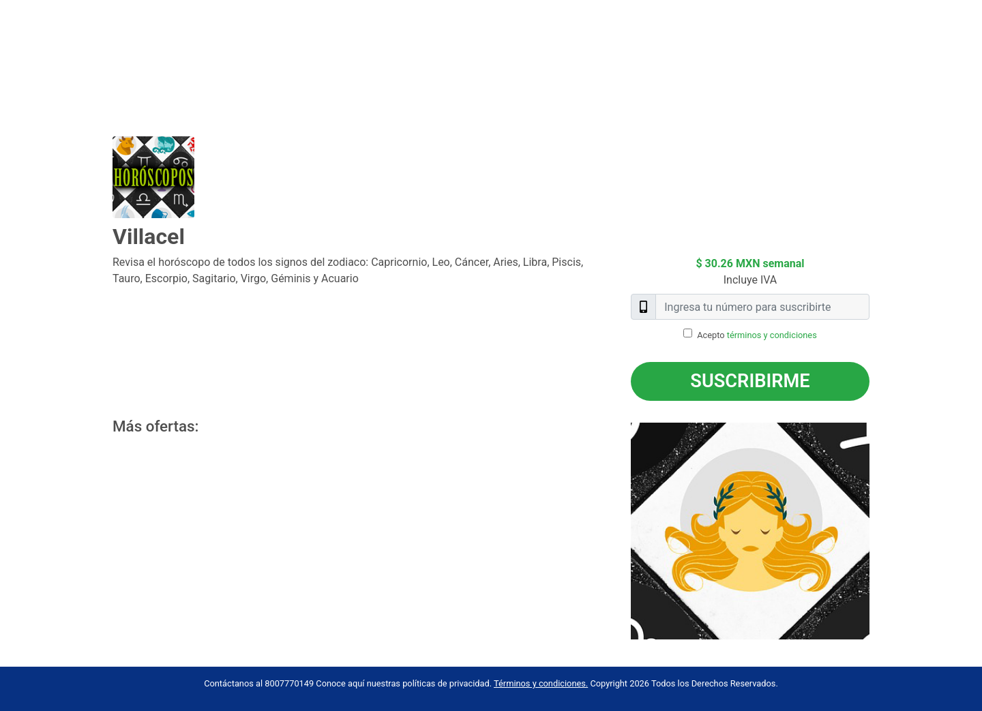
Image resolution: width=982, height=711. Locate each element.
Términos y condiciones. (541, 683)
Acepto (757, 335)
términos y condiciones (772, 335)
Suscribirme (749, 381)
